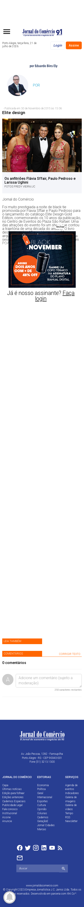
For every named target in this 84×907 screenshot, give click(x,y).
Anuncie (7, 821)
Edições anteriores (13, 797)
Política (41, 789)
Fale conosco (9, 809)
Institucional (9, 813)
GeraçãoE (42, 821)
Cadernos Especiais (14, 801)
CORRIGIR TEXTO (69, 654)
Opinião (41, 809)
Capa (5, 785)
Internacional (44, 797)
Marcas (41, 829)
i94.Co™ (71, 893)
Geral (40, 793)
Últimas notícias (12, 789)
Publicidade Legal (12, 805)
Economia (43, 785)
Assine (74, 45)
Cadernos (42, 817)
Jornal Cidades (46, 825)
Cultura (41, 805)
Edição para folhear (13, 793)
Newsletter (71, 821)
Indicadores (72, 793)
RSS (67, 817)
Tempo (69, 813)
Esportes (42, 801)
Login (57, 45)
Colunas (42, 813)
